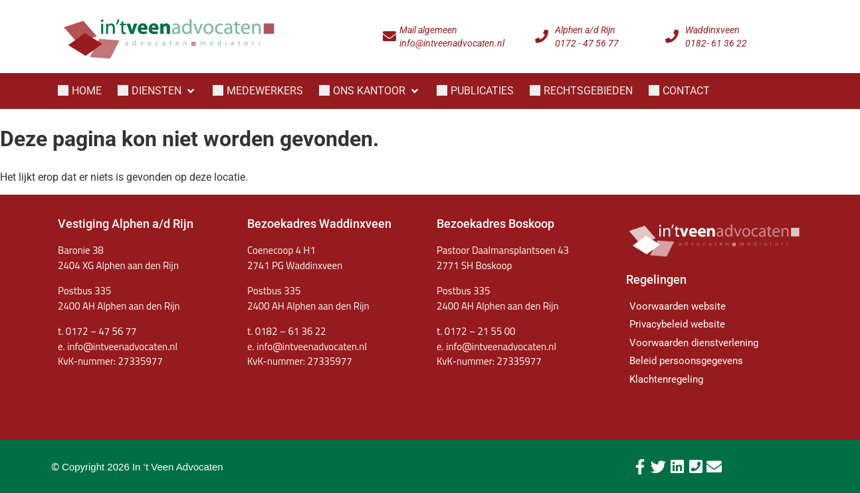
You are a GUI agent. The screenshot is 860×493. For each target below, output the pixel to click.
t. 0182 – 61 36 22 (286, 331)
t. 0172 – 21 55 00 (476, 331)
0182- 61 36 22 (716, 43)
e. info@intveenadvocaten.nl (307, 346)
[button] (157, 91)
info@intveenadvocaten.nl (451, 43)
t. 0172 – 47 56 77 (97, 331)
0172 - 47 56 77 (587, 43)
